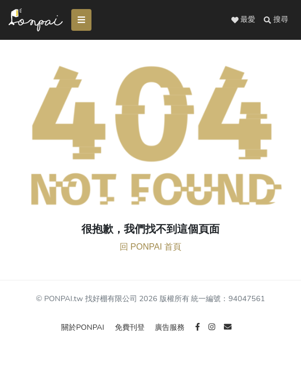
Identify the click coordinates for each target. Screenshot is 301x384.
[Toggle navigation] (81, 20)
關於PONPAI (83, 327)
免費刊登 (131, 327)
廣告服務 (171, 327)
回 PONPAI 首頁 (150, 246)
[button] (276, 20)
